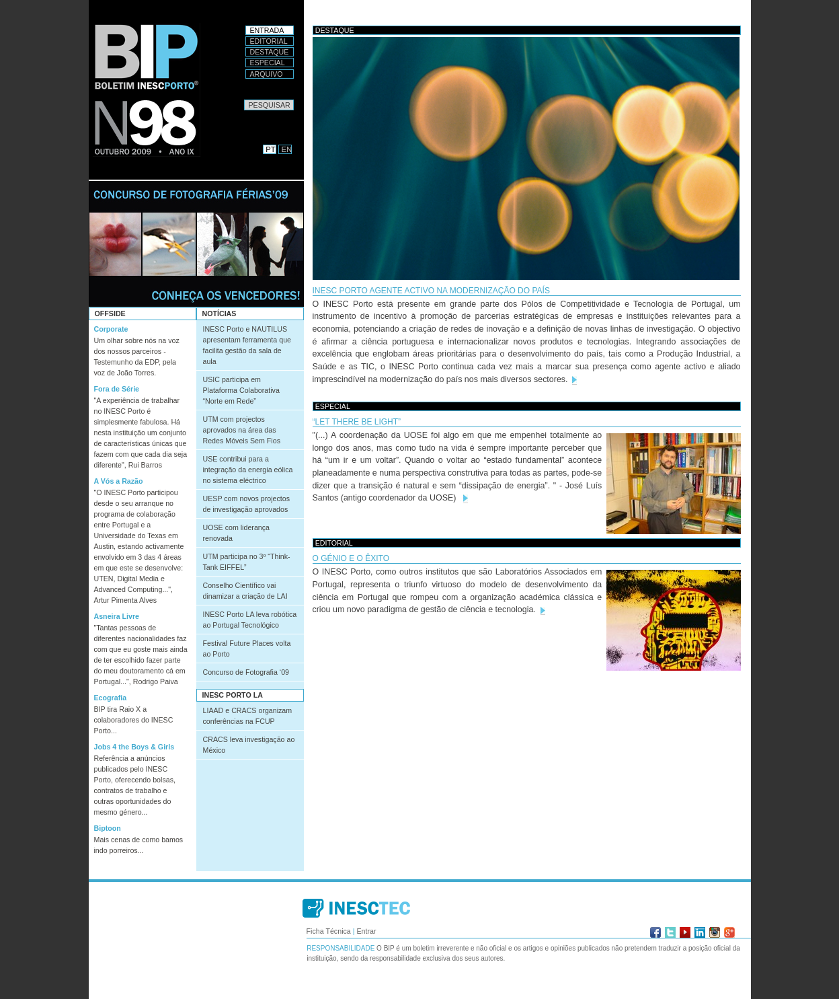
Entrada (267, 30)
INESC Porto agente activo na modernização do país (431, 290)
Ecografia (110, 698)
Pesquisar (243, 99)
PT (270, 149)
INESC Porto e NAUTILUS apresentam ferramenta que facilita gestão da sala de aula (247, 345)
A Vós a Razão (118, 481)
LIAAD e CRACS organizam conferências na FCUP (247, 715)
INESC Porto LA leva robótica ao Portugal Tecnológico (250, 619)
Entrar (366, 931)
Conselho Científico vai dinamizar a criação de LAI (245, 590)
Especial (267, 63)
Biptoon (107, 828)
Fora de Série (117, 389)
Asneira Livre (117, 616)
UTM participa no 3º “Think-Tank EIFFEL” (246, 561)
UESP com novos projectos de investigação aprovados (246, 503)
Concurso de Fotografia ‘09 (246, 672)
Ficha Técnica (329, 931)
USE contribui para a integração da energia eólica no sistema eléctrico (248, 469)
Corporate (111, 329)
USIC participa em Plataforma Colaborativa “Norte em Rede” (241, 390)
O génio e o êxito (351, 558)
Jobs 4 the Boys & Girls (134, 747)
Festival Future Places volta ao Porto (247, 648)
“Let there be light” (357, 422)
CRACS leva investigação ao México (249, 744)
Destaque (269, 52)
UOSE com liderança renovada (236, 532)
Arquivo (266, 74)
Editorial (269, 41)
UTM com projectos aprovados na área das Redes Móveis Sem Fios (241, 430)
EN (287, 149)
